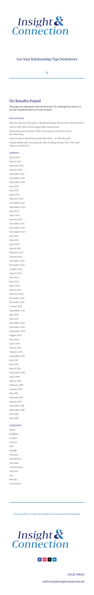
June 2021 (14, 314)
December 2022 (17, 261)
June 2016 (14, 414)
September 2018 (17, 372)
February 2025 (16, 198)
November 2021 (16, 302)
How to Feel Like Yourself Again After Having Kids (34, 127)
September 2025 (17, 182)
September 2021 (17, 310)
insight (13, 450)
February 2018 (16, 385)
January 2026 (15, 169)
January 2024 (15, 219)
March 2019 (15, 368)
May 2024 (14, 211)
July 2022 (13, 277)
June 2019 (14, 364)
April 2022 (14, 285)
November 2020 (17, 327)
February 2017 (16, 397)
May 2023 (14, 240)
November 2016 (16, 405)
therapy (13, 479)
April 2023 (14, 244)
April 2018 (14, 377)
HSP (11, 446)
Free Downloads (72, 514)
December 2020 (17, 323)
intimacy (13, 454)
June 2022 (14, 281)
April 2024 (14, 215)
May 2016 (13, 418)
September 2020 (17, 331)
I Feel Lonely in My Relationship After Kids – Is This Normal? (40, 138)
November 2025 (17, 178)
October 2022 (15, 269)
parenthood (15, 458)
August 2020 (15, 335)
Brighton (13, 434)
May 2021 (13, 319)
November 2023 (17, 228)
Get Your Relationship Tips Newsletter (47, 59)
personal (13, 463)
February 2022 (16, 294)
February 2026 (16, 165)
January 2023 (15, 256)
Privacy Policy (21, 514)
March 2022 (15, 290)
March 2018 (15, 381)
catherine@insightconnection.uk (63, 581)
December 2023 (17, 223)
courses (13, 442)
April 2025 (14, 194)
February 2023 (16, 252)
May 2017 (13, 393)
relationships (16, 467)
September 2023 (17, 232)
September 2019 (17, 356)
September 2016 (17, 410)
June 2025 (14, 186)
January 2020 (16, 352)
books (12, 430)
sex (11, 475)
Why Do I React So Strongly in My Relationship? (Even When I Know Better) (46, 123)
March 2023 (15, 248)
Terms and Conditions (41, 514)
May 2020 (14, 339)
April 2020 (14, 343)
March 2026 (15, 161)
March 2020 (15, 348)
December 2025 (17, 174)
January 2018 (15, 389)
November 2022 (17, 265)
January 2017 (15, 401)
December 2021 (16, 298)
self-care (13, 471)
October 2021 (15, 306)
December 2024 (17, 203)
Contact (58, 514)
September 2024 (17, 207)
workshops (15, 483)
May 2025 (14, 190)
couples (13, 438)
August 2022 (15, 273)
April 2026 (14, 157)
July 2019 (13, 360)
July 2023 (13, 236)
